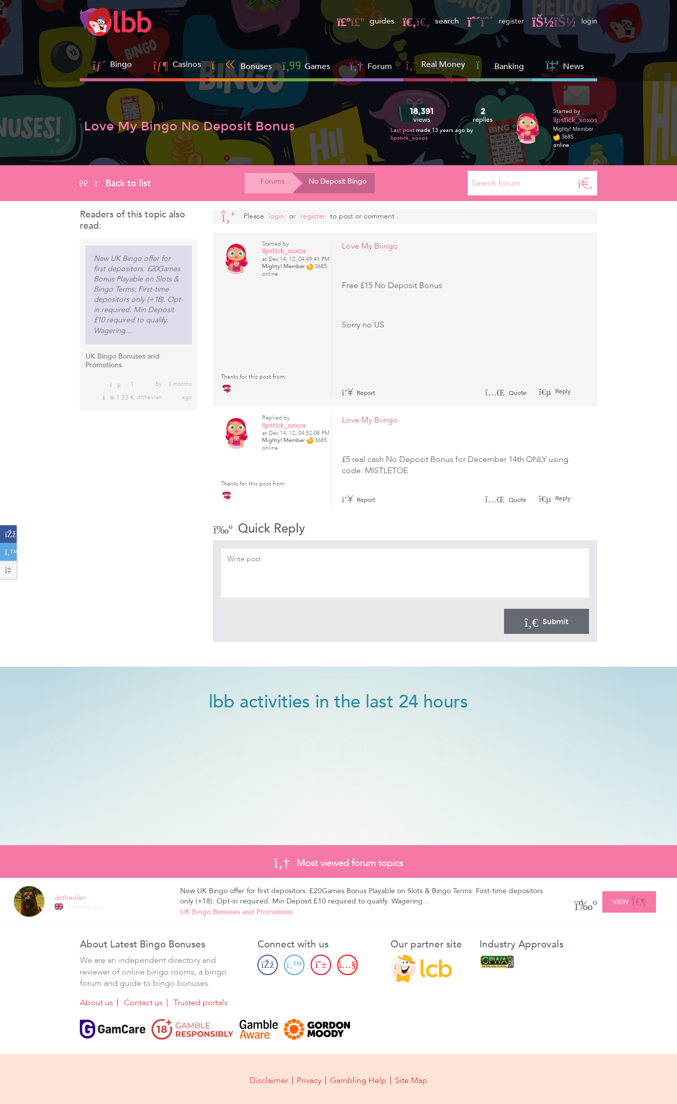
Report (359, 393)
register (490, 21)
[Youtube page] (347, 965)
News (564, 65)
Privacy (309, 1079)
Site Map (411, 1079)
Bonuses (241, 65)
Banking (500, 65)
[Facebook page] (267, 965)
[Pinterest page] (321, 965)
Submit (547, 621)
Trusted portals (200, 1003)
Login (277, 216)
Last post (403, 130)
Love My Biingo (370, 246)
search (424, 21)
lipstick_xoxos (409, 138)
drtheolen (149, 397)
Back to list (115, 183)
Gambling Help (358, 1079)
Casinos (186, 64)
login (563, 21)
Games (306, 65)
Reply (562, 391)
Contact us (143, 1003)
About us (96, 1003)
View (629, 900)
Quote (506, 393)
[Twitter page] (294, 965)
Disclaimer (269, 1079)
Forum (371, 65)
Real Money (443, 64)
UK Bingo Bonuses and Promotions (122, 360)
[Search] (585, 183)
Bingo (121, 64)
